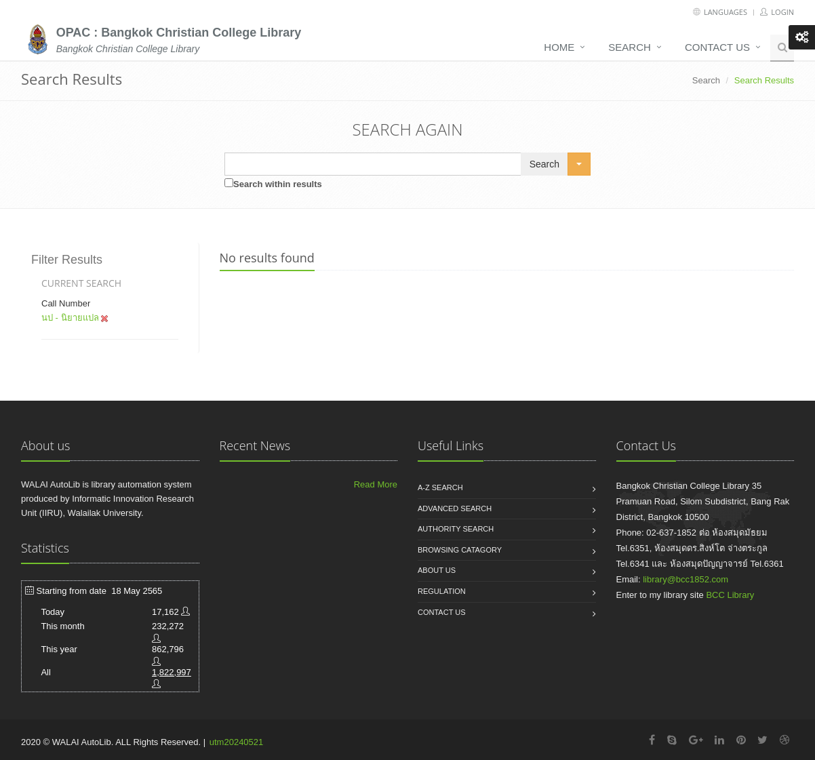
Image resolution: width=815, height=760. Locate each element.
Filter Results (66, 259)
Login (777, 12)
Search (629, 47)
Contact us (717, 47)
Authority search (456, 529)
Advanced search (455, 508)
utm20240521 (237, 742)
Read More (375, 484)
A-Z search (440, 487)
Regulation (442, 591)
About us (437, 570)
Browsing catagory (460, 550)
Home (559, 47)
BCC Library (730, 595)
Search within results (277, 184)
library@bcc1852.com (685, 579)
